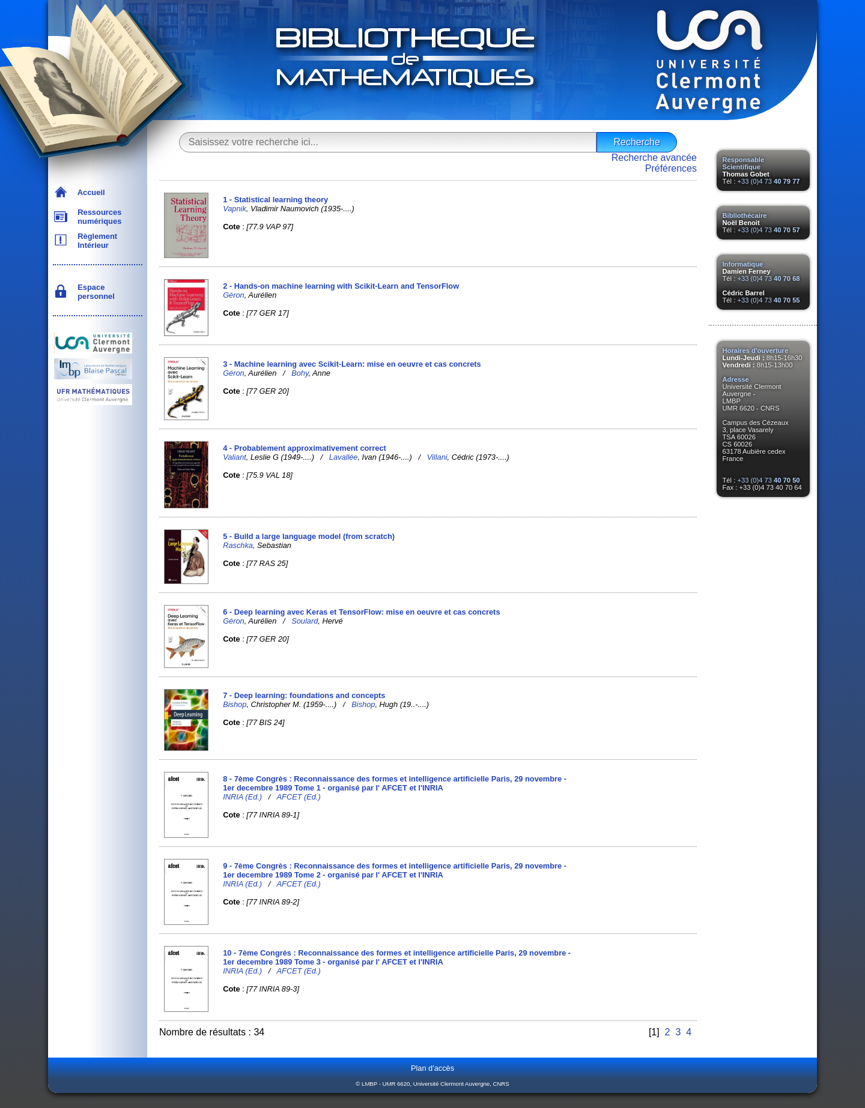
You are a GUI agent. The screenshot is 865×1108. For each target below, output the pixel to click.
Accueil (89, 192)
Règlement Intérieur (95, 241)
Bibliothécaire (745, 215)
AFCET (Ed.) (299, 796)
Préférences (671, 168)
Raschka (238, 545)
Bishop (234, 704)
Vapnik (234, 208)
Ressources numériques (97, 217)
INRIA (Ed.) (242, 796)
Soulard (304, 620)
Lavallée (343, 457)
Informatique (743, 264)
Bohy (299, 373)
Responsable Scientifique (744, 163)
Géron (233, 295)
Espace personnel (94, 292)
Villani (437, 457)
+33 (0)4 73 (768, 181)
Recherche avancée (654, 157)
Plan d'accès (432, 1068)
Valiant (234, 457)
